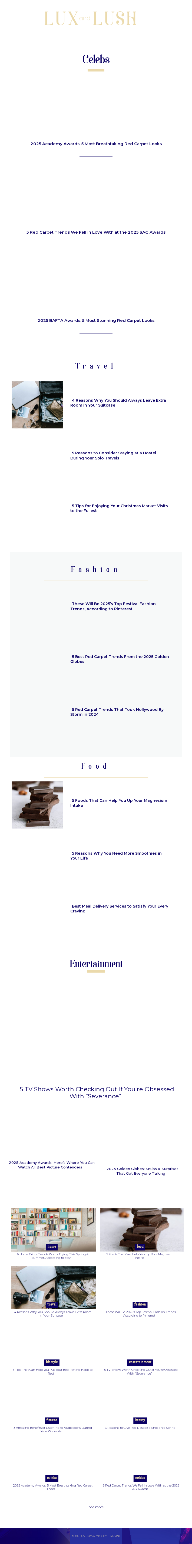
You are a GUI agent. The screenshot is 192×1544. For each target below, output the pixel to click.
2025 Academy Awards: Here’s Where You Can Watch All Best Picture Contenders (52, 1165)
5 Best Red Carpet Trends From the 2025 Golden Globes (119, 659)
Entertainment (140, 1362)
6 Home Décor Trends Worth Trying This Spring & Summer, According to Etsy (52, 1256)
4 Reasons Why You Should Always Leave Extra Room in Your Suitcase (118, 403)
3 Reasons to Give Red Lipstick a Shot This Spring (140, 1428)
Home (52, 1247)
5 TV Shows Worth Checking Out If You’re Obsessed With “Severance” (97, 1093)
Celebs (52, 1478)
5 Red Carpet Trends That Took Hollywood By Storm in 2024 (117, 712)
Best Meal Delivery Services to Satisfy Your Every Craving (119, 909)
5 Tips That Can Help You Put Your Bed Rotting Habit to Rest (52, 1371)
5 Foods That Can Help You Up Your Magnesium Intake (118, 803)
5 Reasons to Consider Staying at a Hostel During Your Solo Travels (113, 455)
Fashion (140, 1304)
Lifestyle (52, 1362)
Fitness (52, 1420)
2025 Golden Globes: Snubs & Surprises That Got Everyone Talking (142, 1171)
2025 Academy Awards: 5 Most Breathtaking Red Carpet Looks (96, 143)
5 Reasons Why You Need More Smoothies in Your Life (116, 856)
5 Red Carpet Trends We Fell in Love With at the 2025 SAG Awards (96, 232)
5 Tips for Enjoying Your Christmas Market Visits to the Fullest (119, 508)
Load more (95, 1507)
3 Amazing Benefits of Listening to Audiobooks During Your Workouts (53, 1429)
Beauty (140, 1420)
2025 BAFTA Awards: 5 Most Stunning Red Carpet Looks (96, 320)
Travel (51, 1304)
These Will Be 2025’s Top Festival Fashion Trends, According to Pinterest (113, 606)
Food (140, 1247)
